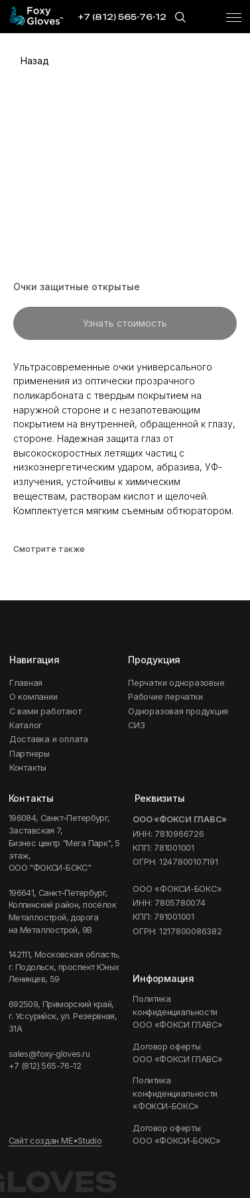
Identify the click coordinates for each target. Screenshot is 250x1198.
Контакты (27, 768)
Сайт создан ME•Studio (55, 1141)
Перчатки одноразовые (176, 683)
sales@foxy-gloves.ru (49, 1054)
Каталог (25, 725)
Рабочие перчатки (165, 697)
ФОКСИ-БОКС (175, 1093)
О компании (33, 697)
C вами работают (45, 711)
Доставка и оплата (48, 739)
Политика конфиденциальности (179, 1012)
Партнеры (29, 754)
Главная (25, 683)
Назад (35, 60)
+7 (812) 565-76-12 (45, 1066)
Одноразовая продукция (178, 711)
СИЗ (136, 725)
